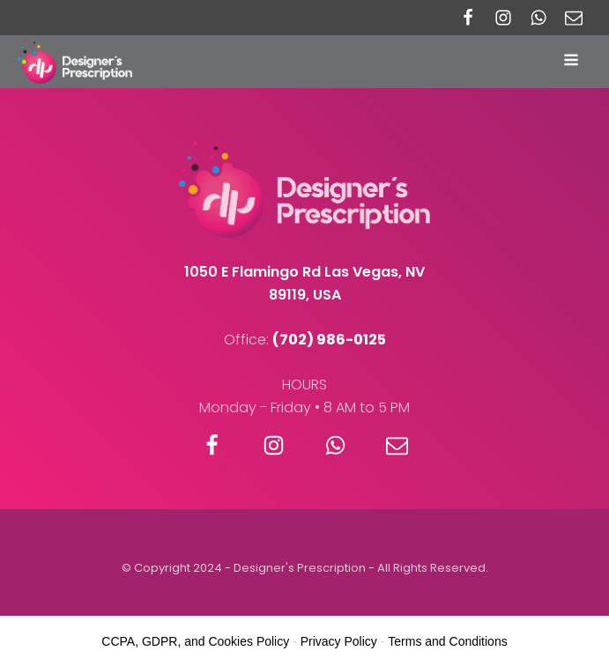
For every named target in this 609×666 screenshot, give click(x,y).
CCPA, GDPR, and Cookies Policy (195, 641)
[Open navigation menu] (573, 61)
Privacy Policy (339, 641)
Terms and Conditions (447, 641)
